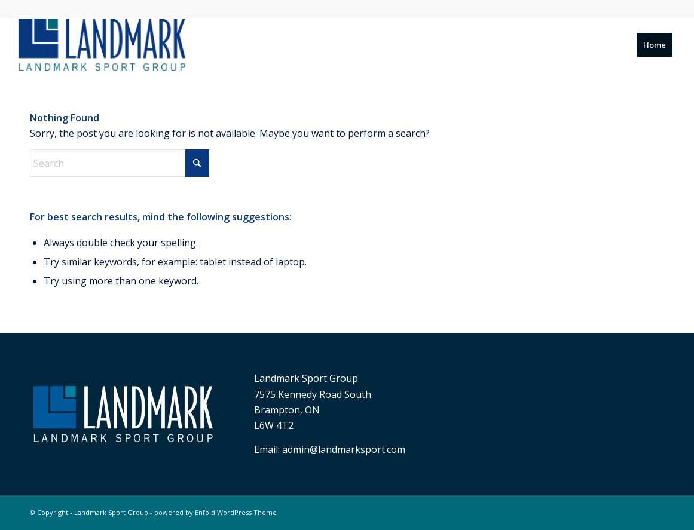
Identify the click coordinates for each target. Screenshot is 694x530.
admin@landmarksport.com (343, 449)
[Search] (119, 163)
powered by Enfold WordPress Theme (215, 512)
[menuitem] (654, 45)
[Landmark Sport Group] (101, 45)
